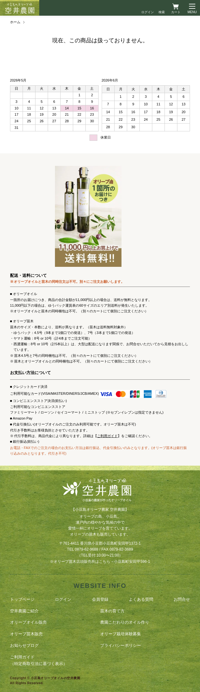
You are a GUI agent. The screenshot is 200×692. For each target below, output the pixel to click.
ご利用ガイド (107, 436)
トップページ (22, 599)
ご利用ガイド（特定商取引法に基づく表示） (38, 660)
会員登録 (100, 599)
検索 (162, 12)
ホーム (15, 22)
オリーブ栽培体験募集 (120, 633)
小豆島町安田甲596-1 (132, 561)
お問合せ (182, 599)
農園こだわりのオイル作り (124, 622)
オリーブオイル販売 (28, 622)
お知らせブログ (24, 645)
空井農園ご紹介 (24, 611)
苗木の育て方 (112, 611)
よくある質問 (141, 599)
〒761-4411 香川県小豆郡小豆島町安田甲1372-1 (100, 543)
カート (176, 12)
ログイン (147, 12)
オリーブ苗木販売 (26, 633)
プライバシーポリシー (120, 645)
